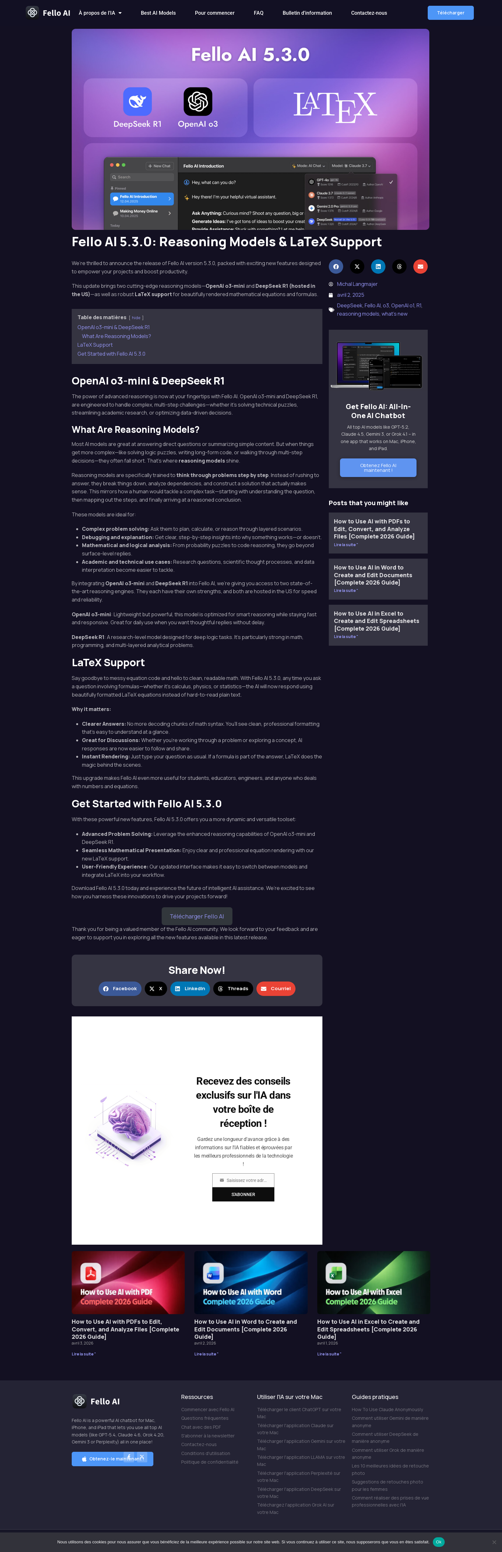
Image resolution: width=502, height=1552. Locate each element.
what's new (395, 313)
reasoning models (358, 313)
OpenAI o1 (402, 305)
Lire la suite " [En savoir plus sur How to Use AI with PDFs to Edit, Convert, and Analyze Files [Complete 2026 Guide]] (346, 544)
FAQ (258, 13)
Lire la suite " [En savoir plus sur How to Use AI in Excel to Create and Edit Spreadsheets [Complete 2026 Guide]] (346, 636)
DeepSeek (349, 305)
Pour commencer (215, 13)
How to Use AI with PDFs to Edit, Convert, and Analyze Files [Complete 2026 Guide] (374, 528)
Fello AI (373, 305)
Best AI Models (158, 13)
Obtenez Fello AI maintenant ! (378, 467)
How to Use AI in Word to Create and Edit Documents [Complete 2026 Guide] (373, 574)
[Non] (494, 1542)
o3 (386, 305)
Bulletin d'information (307, 13)
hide (136, 317)
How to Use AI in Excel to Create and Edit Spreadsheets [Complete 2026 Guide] (376, 621)
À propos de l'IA (100, 13)
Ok (438, 1542)
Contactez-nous (369, 13)
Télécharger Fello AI (197, 916)
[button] (451, 13)
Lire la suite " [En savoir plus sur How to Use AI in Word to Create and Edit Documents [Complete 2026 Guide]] (346, 590)
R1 (419, 305)
